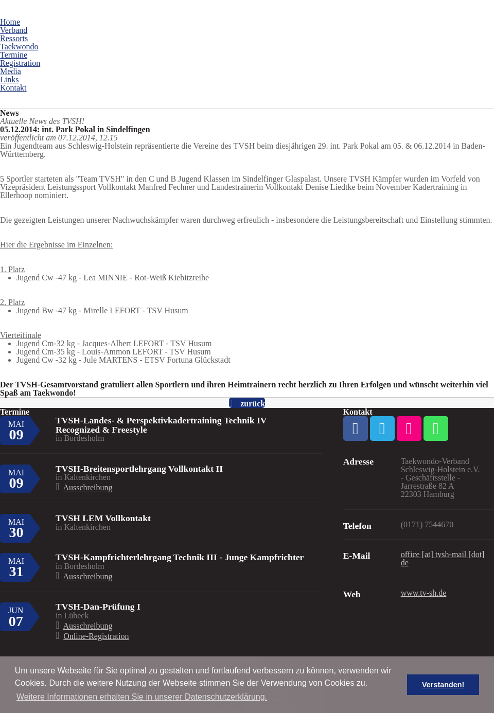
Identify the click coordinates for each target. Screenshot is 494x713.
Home (10, 21)
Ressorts (14, 38)
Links (9, 79)
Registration (20, 63)
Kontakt (13, 87)
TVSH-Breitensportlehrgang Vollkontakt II (139, 469)
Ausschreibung (87, 487)
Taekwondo (19, 46)
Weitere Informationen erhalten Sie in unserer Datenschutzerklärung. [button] (141, 696)
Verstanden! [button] (443, 685)
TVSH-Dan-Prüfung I (98, 606)
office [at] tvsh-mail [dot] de (443, 558)
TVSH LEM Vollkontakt (103, 518)
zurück (252, 403)
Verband (13, 30)
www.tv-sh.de (424, 593)
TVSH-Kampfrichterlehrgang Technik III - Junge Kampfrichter (180, 557)
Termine (13, 54)
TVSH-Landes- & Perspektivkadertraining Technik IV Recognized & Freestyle (161, 425)
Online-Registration (96, 636)
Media (10, 71)
